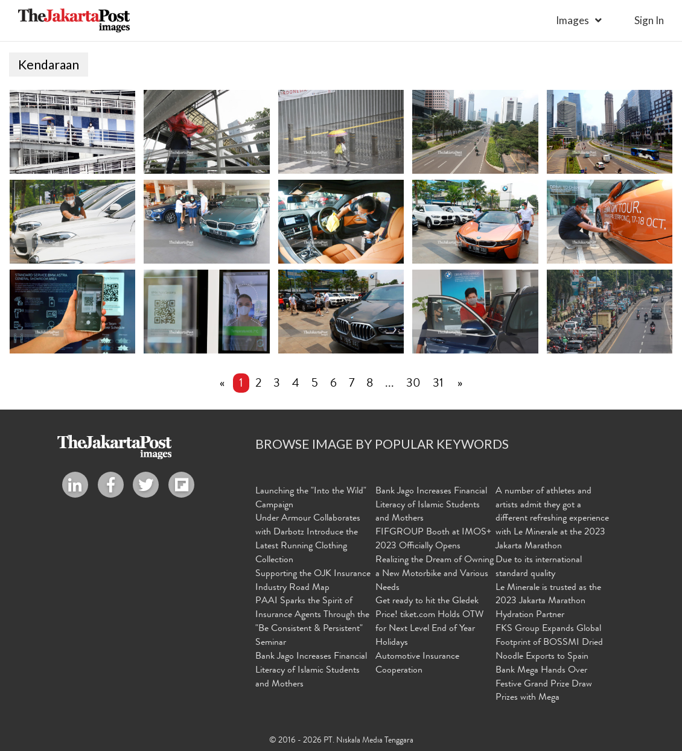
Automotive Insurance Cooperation (417, 664)
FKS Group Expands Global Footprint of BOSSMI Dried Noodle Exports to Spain (549, 643)
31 (438, 384)
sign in (649, 20)
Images (572, 20)
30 (413, 384)
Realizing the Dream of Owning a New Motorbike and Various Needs (434, 574)
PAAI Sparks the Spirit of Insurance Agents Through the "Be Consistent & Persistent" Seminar (312, 622)
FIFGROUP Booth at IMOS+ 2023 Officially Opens (433, 539)
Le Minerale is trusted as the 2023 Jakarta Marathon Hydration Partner (548, 602)
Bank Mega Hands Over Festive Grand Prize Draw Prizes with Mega (544, 684)
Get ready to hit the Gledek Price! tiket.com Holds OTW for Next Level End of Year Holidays (429, 622)
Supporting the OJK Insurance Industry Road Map (313, 581)
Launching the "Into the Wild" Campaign (310, 498)
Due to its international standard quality (539, 567)
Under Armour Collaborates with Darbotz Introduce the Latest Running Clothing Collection (307, 539)
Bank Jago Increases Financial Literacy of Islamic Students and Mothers (311, 670)
